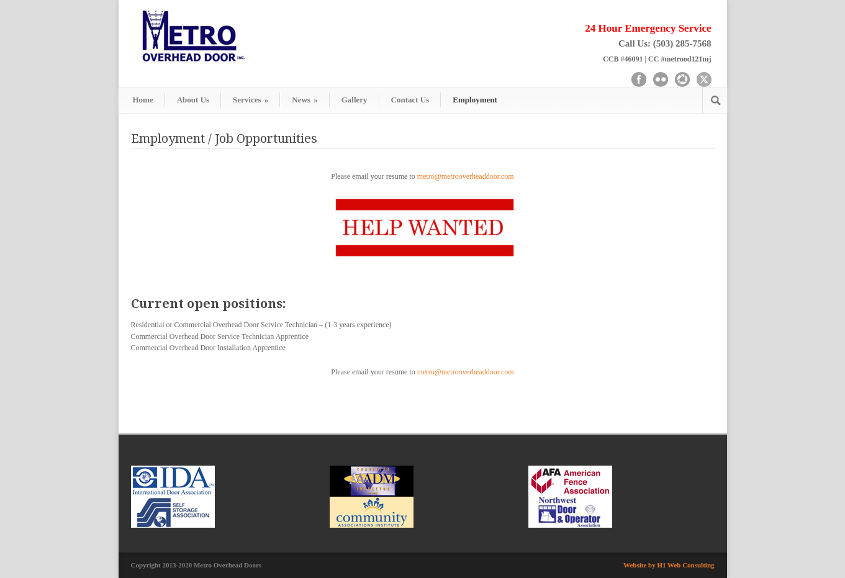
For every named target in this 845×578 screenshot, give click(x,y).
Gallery (354, 99)
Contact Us (410, 99)
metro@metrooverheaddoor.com (465, 176)
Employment (475, 99)
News (304, 99)
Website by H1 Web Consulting (669, 565)
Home (143, 99)
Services (250, 99)
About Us (193, 99)
